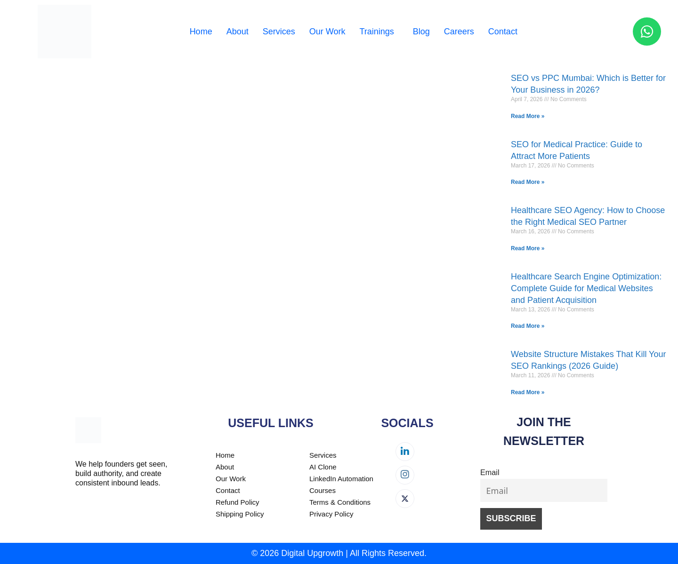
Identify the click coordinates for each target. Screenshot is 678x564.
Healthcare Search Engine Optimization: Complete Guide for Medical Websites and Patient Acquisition (586, 288)
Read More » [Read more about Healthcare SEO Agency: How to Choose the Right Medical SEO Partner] (527, 248)
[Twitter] (405, 498)
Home (201, 31)
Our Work (327, 31)
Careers (459, 31)
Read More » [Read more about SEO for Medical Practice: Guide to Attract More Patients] (527, 182)
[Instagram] (405, 475)
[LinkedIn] (405, 451)
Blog (421, 31)
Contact (502, 31)
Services (279, 31)
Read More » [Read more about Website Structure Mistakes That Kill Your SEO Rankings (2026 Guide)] (527, 392)
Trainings (376, 31)
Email (489, 472)
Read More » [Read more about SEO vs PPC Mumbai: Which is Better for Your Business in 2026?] (527, 116)
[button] (378, 31)
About (237, 31)
